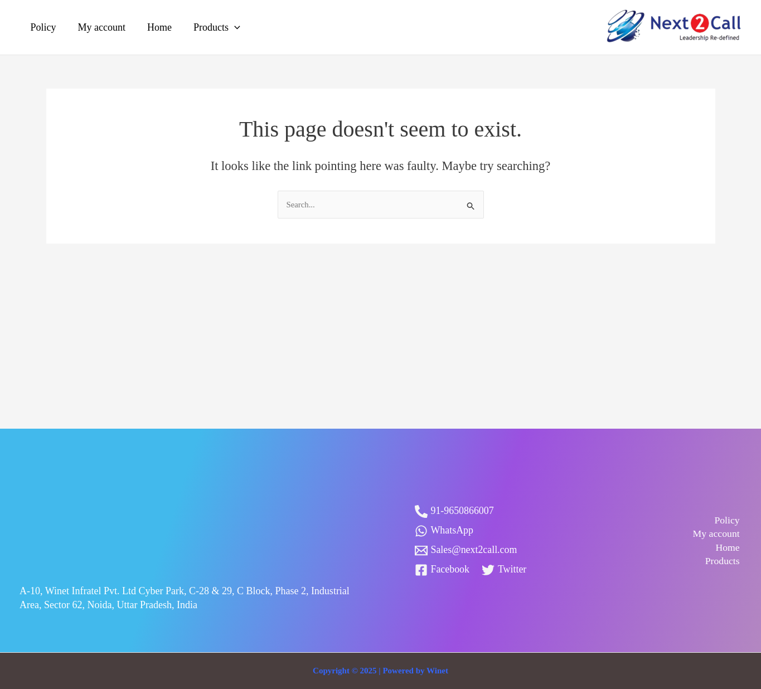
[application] (229, 27)
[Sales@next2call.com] (466, 550)
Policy (42, 27)
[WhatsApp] (444, 531)
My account (99, 27)
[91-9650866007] (454, 511)
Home (155, 27)
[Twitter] (504, 570)
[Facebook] (442, 570)
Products (211, 27)
